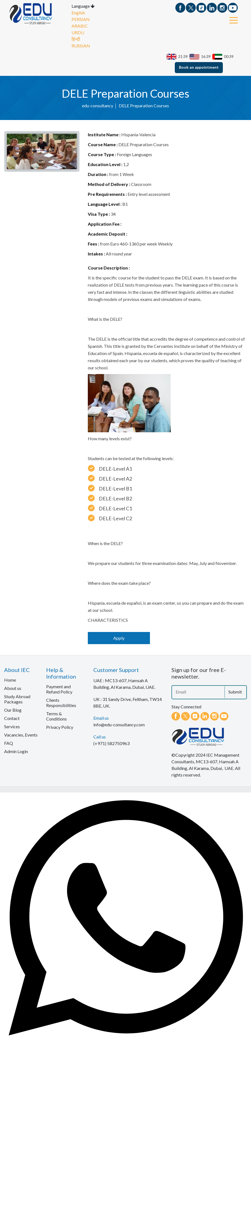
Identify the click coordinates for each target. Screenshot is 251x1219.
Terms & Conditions (56, 718)
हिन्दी (76, 41)
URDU (78, 34)
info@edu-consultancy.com (119, 726)
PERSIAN (81, 21)
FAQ (8, 744)
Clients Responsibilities (61, 704)
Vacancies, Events (21, 736)
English (78, 14)
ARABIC (80, 28)
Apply (119, 639)
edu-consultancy (97, 107)
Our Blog (13, 711)
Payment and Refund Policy (59, 690)
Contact (12, 719)
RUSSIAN (81, 47)
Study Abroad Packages (17, 700)
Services (12, 728)
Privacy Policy (59, 728)
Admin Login (16, 753)
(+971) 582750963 (111, 745)
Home (10, 681)
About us (12, 689)
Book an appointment (199, 69)
